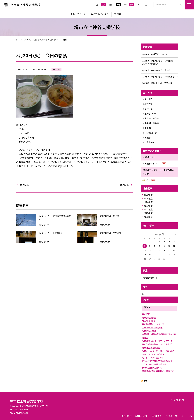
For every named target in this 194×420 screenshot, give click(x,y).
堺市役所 (146, 314)
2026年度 (148, 194)
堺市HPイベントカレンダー (153, 357)
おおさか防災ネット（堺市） (153, 354)
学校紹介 (149, 99)
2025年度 (148, 198)
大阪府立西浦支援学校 (152, 367)
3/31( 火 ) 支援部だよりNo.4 (154, 54)
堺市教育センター (150, 320)
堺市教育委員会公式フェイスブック (157, 340)
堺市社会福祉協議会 (151, 347)
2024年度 (148, 202)
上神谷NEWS (151, 113)
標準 (131, 5)
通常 (103, 5)
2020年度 (148, 216)
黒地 (118, 5)
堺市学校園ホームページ (153, 324)
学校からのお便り (99, 14)
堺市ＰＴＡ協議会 (149, 330)
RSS (145, 381)
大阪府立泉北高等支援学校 (154, 364)
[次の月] (175, 234)
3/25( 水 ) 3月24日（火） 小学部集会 (158, 76)
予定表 (117, 14)
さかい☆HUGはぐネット (152, 327)
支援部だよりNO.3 (155, 163)
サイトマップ (178, 400)
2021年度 (148, 213)
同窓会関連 (150, 142)
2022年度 (148, 209)
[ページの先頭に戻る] (190, 416)
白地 (110, 5)
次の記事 (124, 185)
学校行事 (149, 108)
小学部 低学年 (152, 118)
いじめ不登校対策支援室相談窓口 (157, 360)
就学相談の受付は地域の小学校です (158, 371)
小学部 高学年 (152, 123)
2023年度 (148, 205)
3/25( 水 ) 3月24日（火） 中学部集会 (158, 82)
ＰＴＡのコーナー (152, 132)
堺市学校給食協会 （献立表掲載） (157, 344)
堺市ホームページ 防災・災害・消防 (158, 350)
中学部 (148, 128)
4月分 (150, 179)
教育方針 (149, 104)
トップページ (79, 14)
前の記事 (24, 185)
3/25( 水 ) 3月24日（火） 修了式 (156, 70)
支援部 (148, 137)
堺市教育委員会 (149, 317)
